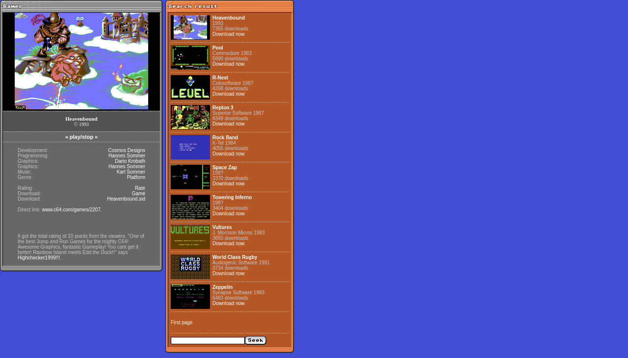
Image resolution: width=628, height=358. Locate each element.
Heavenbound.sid (126, 199)
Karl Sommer (131, 172)
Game (138, 193)
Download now (228, 34)
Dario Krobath (130, 161)
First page (181, 322)
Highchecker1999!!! (39, 257)
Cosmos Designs (126, 150)
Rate (140, 188)
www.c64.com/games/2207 (71, 209)
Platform (136, 177)
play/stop (81, 137)
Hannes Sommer (126, 155)
